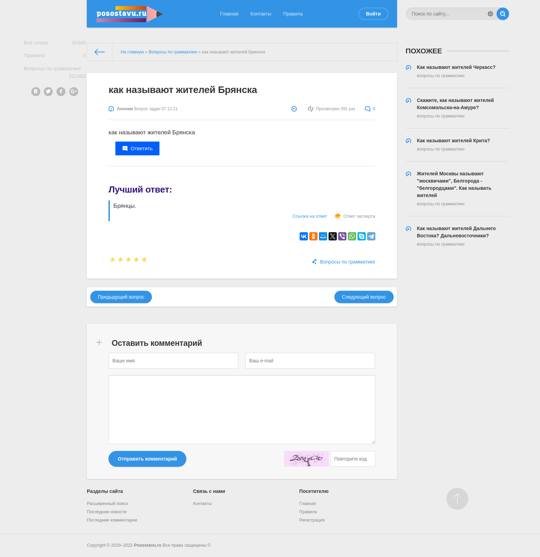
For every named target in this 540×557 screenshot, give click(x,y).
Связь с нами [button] (209, 491)
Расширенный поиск (107, 503)
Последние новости (106, 511)
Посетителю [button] (314, 491)
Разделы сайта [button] (105, 491)
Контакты (260, 14)
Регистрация (312, 520)
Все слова (55, 43)
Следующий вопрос (364, 297)
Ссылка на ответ (309, 216)
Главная (229, 14)
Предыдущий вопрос (121, 297)
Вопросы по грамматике (55, 76)
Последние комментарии (112, 520)
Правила (293, 14)
